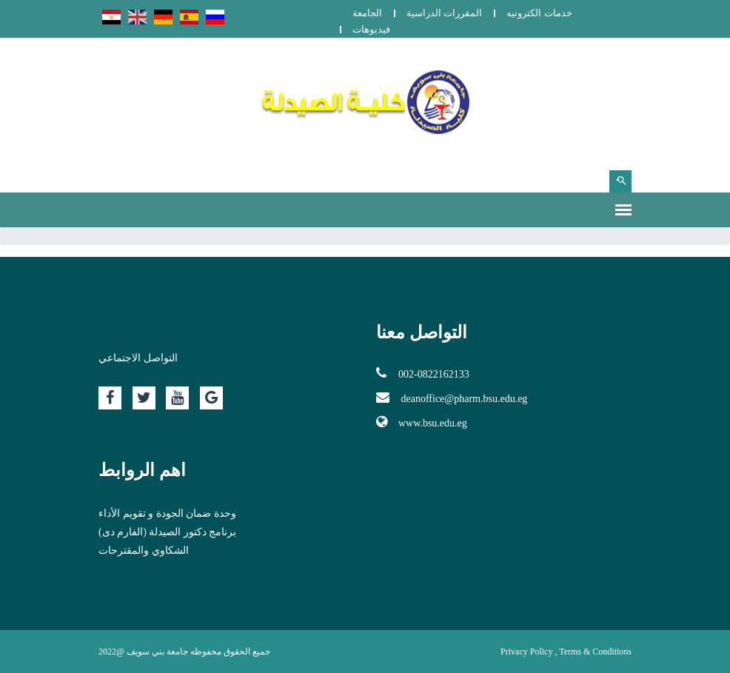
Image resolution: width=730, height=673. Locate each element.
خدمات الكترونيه (539, 13)
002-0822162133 (422, 373)
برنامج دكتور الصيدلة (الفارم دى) (167, 532)
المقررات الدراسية (444, 13)
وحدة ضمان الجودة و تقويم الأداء (167, 513)
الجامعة (367, 13)
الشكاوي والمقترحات (143, 550)
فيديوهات (371, 29)
